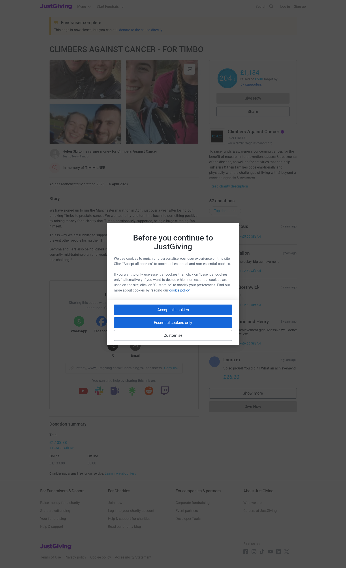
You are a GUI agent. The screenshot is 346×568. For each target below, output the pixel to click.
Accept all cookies (173, 309)
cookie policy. (179, 290)
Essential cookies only (173, 322)
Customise (173, 335)
